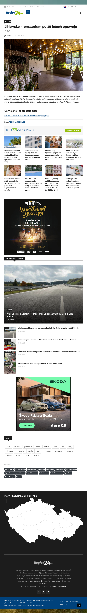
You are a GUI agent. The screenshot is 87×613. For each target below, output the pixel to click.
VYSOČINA (8, 21)
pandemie (28, 447)
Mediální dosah (53, 573)
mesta (30, 451)
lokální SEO (43, 584)
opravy (39, 451)
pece (8, 447)
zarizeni (36, 455)
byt (63, 447)
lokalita (21, 451)
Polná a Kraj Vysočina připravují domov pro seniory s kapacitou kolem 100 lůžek (53, 155)
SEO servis (41, 7)
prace (48, 451)
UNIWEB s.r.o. (20, 578)
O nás (19, 7)
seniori (9, 455)
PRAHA (10, 309)
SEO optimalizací (54, 581)
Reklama (33, 7)
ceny (70, 447)
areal (55, 447)
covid (38, 447)
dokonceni (10, 451)
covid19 (17, 447)
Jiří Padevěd (8, 36)
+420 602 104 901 (29, 587)
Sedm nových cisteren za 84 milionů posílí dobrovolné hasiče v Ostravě (47, 340)
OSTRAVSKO (7, 339)
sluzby (18, 455)
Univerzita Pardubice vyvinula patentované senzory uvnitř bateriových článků (49, 352)
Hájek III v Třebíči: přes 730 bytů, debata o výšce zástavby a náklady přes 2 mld (73, 155)
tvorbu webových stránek (33, 581)
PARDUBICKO (8, 351)
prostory (70, 451)
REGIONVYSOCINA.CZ (17, 122)
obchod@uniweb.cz (59, 587)
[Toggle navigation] (28, 12)
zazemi (46, 447)
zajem (27, 455)
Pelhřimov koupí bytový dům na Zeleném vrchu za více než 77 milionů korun (32, 155)
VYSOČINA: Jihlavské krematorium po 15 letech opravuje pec (26, 116)
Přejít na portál (73, 130)
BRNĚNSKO (7, 363)
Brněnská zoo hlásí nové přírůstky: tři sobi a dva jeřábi (40, 364)
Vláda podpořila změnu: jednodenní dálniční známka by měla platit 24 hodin (48, 328)
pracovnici (58, 451)
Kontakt (25, 7)
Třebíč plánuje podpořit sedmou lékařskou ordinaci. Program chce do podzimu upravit (73, 183)
